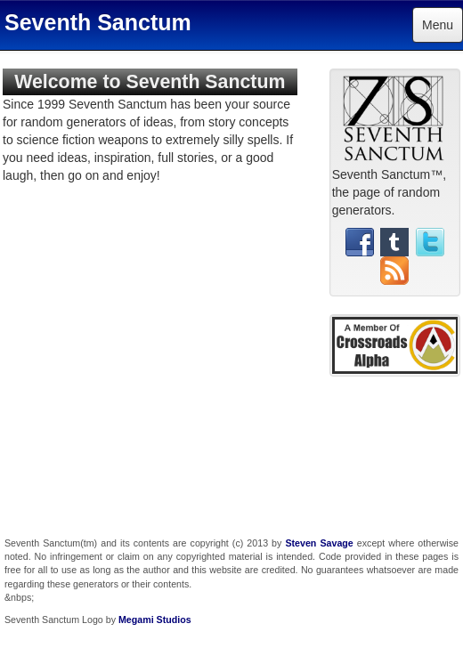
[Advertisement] (394, 450)
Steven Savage (319, 543)
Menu (437, 25)
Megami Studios (154, 619)
